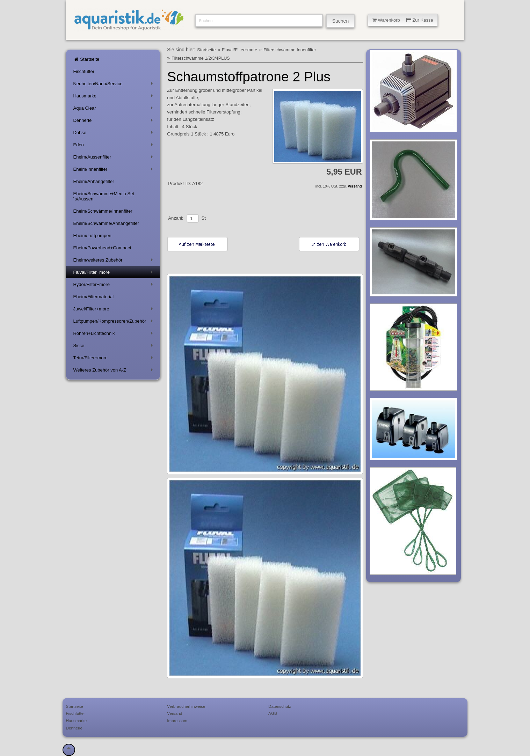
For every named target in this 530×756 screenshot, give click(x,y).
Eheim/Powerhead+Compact (102, 247)
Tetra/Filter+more (114, 359)
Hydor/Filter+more (114, 286)
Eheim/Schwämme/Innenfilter (102, 211)
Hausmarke (114, 97)
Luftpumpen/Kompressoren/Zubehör (114, 322)
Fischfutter (83, 71)
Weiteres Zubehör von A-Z (114, 371)
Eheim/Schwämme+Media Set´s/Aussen (103, 196)
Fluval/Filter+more (114, 274)
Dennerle (114, 122)
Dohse (114, 134)
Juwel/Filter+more (114, 310)
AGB (272, 713)
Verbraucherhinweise (186, 706)
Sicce (114, 347)
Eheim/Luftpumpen (92, 235)
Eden (114, 146)
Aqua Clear (114, 109)
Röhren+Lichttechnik (114, 335)
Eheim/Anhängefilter (93, 181)
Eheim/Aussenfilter (114, 158)
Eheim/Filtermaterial (93, 296)
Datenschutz (279, 706)
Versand (355, 186)
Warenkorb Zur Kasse (402, 20)
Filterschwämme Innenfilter (289, 49)
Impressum (177, 720)
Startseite (86, 59)
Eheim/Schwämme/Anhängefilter (106, 223)
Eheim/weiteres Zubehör (114, 261)
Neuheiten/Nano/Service (114, 85)
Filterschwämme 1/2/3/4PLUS (201, 58)
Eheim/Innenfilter (114, 171)
